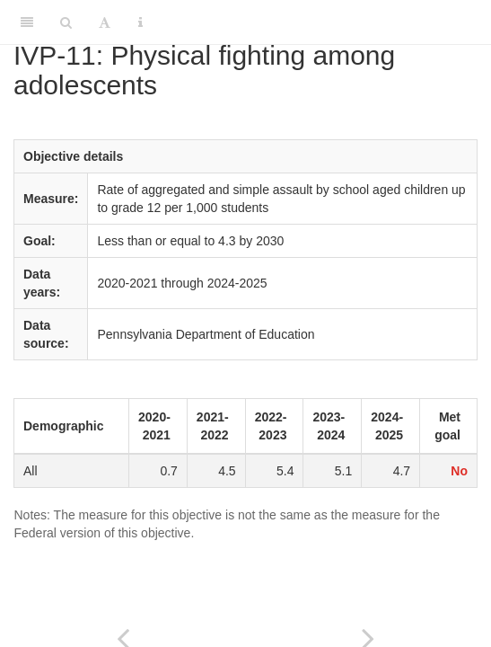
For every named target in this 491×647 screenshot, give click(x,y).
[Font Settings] (104, 22)
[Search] (66, 22)
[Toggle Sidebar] (27, 22)
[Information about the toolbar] (140, 22)
